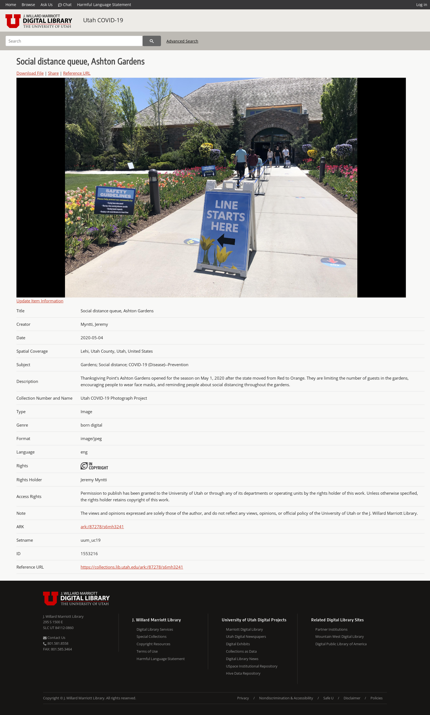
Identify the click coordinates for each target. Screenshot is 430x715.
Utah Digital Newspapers (246, 636)
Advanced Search (182, 41)
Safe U (328, 697)
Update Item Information (39, 301)
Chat (65, 4)
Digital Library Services (155, 629)
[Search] (74, 41)
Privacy (243, 697)
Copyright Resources (153, 643)
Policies (376, 697)
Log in (421, 4)
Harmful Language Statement (104, 4)
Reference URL (76, 73)
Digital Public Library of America (341, 643)
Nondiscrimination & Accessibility (286, 697)
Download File (30, 73)
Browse (28, 4)
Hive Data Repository (243, 673)
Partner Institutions (331, 629)
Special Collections (151, 636)
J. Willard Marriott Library (63, 616)
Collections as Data (241, 651)
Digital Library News (242, 658)
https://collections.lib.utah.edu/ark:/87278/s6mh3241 (132, 567)
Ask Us (47, 4)
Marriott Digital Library (244, 629)
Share (53, 73)
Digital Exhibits (238, 643)
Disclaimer (352, 697)
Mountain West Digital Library (339, 636)
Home (10, 4)
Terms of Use (147, 651)
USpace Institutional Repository (252, 666)
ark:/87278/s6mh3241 (102, 526)
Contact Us (54, 637)
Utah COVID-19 (103, 20)
